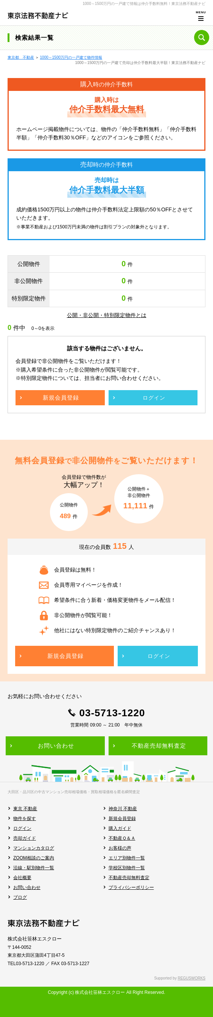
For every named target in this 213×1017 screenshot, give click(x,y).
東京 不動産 (25, 808)
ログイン (22, 828)
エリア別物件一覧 (127, 858)
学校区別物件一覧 (127, 867)
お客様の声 (120, 848)
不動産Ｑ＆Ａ (122, 838)
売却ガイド (24, 838)
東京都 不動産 (21, 57)
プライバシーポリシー (131, 887)
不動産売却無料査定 (129, 877)
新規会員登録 (122, 818)
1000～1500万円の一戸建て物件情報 (71, 57)
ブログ (20, 897)
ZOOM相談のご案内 (33, 858)
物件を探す (24, 818)
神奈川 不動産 (123, 808)
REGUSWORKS (191, 978)
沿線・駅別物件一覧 (33, 867)
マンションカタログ (33, 848)
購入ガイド (120, 828)
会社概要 (22, 877)
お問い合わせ (26, 887)
